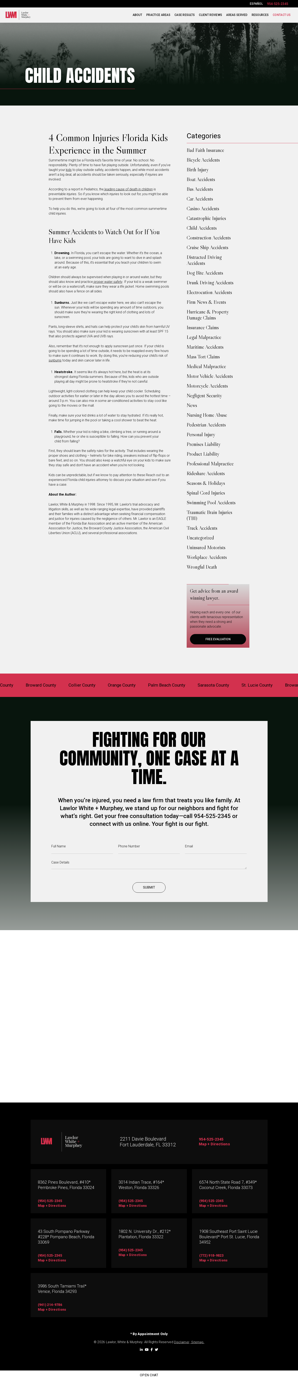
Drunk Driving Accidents (210, 283)
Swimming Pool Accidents (211, 503)
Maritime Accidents (205, 347)
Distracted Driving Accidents (204, 260)
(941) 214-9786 (50, 1305)
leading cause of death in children (128, 189)
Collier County (74, 685)
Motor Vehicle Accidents (210, 376)
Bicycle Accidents (203, 160)
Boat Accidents (201, 179)
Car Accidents (200, 199)
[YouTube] (147, 1349)
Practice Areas (158, 15)
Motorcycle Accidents (207, 386)
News (192, 405)
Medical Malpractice (206, 366)
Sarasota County (221, 685)
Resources (260, 15)
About (137, 15)
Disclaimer (181, 1342)
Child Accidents (202, 228)
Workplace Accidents (207, 557)
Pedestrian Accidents (206, 425)
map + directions (52, 1206)
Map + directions (52, 1260)
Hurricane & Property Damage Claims (208, 315)
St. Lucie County (270, 685)
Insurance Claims (203, 327)
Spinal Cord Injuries (206, 493)
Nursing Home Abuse (207, 415)
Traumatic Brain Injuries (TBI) (209, 515)
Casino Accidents (203, 208)
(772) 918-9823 (211, 1256)
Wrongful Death (202, 567)
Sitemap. (197, 1342)
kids (69, 170)
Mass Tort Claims (203, 357)
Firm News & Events (206, 302)
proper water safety (107, 282)
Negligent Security (204, 396)
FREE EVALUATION (218, 639)
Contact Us (282, 15)
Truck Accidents (202, 528)
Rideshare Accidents (206, 473)
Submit (149, 897)
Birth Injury (198, 170)
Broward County (28, 685)
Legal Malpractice (204, 337)
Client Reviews (210, 15)
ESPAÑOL (256, 3)
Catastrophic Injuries (206, 218)
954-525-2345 (277, 4)
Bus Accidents (200, 189)
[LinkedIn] (141, 1349)
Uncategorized (200, 538)
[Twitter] (156, 1349)
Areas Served (236, 15)
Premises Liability (204, 444)
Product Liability (203, 454)
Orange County (118, 685)
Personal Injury (201, 434)
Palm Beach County (169, 685)
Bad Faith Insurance (205, 150)
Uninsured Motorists (206, 547)
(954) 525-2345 (50, 1201)
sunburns (55, 360)
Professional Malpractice (210, 464)
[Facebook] (152, 1349)
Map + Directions (216, 1144)
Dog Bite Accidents (205, 273)
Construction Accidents (209, 238)
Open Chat (149, 1375)
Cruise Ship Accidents (207, 247)
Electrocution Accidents (209, 292)
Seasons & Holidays (206, 483)
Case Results (184, 15)
